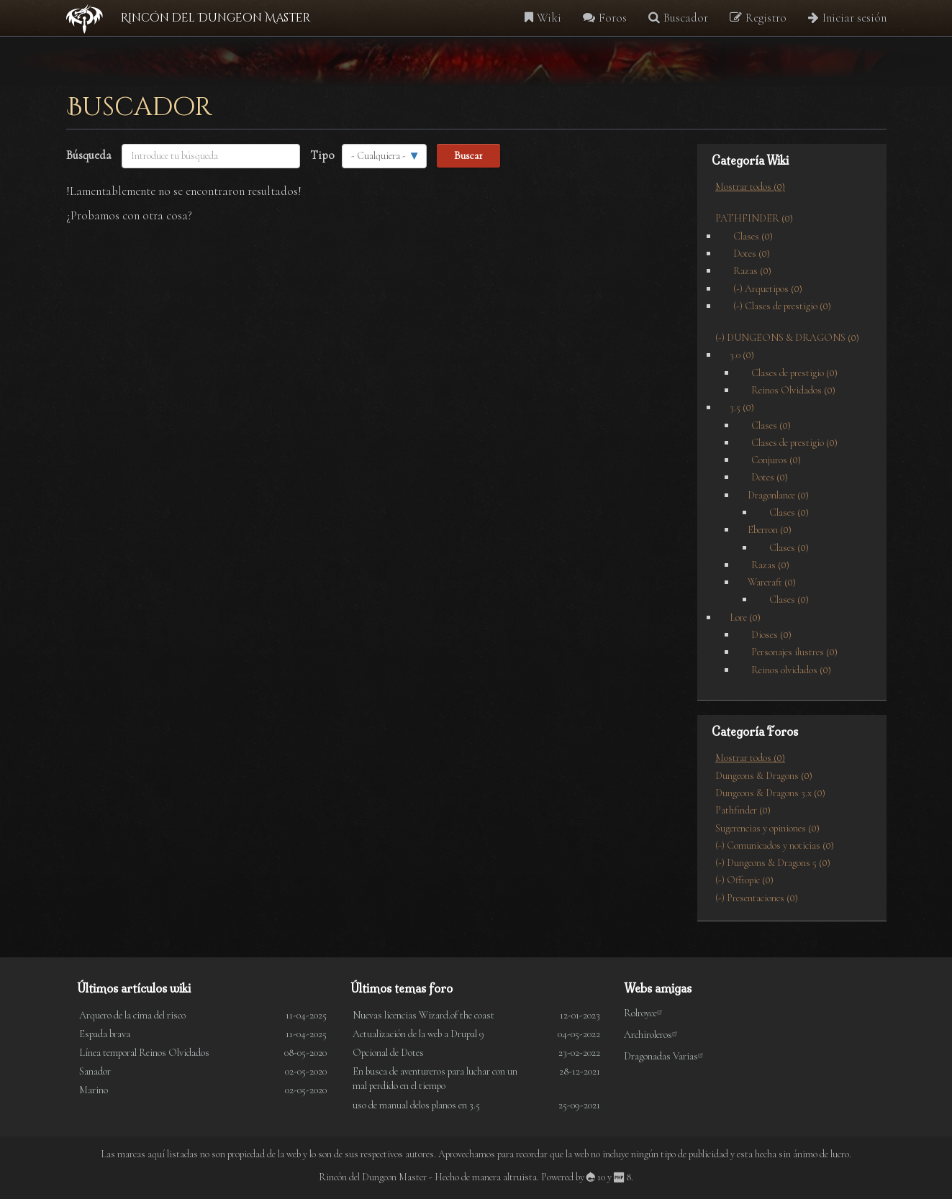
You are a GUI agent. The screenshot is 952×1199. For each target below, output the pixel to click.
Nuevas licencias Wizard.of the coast (423, 1015)
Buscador (678, 17)
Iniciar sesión (847, 17)
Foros (605, 17)
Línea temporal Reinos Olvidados (144, 1053)
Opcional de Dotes (388, 1053)
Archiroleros (653, 1035)
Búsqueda (89, 155)
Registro (758, 17)
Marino (93, 1090)
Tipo (322, 155)
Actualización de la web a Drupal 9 (418, 1034)
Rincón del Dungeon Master (215, 18)
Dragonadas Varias (666, 1056)
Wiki (543, 17)
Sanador (95, 1071)
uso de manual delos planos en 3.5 (416, 1105)
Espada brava (104, 1034)
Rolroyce (645, 1013)
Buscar (468, 155)
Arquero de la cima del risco (132, 1015)
